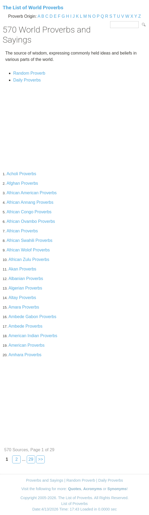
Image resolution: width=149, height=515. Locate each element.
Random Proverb (29, 73)
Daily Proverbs (27, 80)
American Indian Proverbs (32, 335)
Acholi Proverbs (21, 173)
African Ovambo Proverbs (31, 221)
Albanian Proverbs (25, 278)
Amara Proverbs (23, 307)
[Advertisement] (74, 125)
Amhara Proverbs (25, 355)
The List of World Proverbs (33, 7)
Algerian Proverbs (25, 288)
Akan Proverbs (22, 269)
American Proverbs (26, 345)
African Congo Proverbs (29, 212)
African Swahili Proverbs (29, 240)
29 (31, 459)
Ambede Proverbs (25, 326)
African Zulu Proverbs (28, 259)
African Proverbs (22, 231)
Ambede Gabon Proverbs (32, 316)
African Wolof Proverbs (28, 250)
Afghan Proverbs (22, 183)
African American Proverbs (32, 193)
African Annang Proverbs (30, 202)
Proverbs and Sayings (44, 480)
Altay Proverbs (22, 297)
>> (40, 459)
